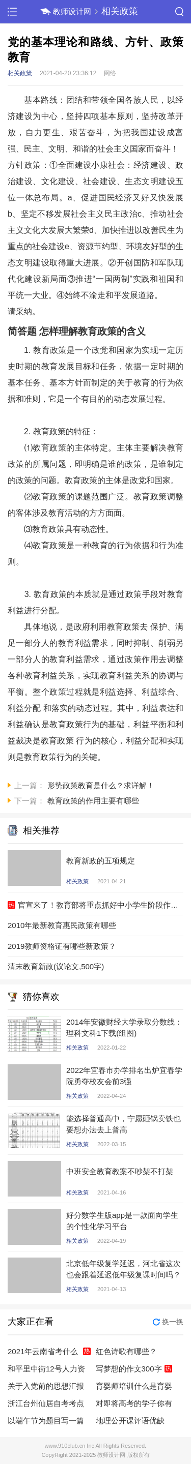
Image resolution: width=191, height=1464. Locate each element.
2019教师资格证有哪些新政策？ (62, 946)
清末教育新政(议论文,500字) (56, 966)
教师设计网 (72, 11)
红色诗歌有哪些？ (126, 1351)
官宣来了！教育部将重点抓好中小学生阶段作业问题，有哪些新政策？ (100, 905)
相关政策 (119, 11)
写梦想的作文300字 (129, 1368)
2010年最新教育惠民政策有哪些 (62, 925)
